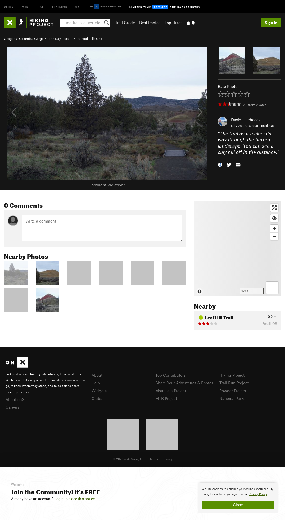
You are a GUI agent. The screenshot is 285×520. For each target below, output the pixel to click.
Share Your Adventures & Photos (184, 382)
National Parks (232, 398)
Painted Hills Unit (89, 39)
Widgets (99, 390)
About (97, 375)
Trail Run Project (234, 382)
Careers (12, 407)
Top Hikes (173, 22)
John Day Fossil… (60, 39)
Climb (9, 6)
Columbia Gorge (31, 39)
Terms (154, 459)
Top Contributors (170, 375)
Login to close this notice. (75, 499)
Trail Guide (125, 22)
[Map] (237, 248)
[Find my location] (274, 218)
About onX (15, 399)
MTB (25, 6)
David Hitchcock (246, 119)
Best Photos (149, 22)
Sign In (271, 22)
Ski (78, 6)
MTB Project (166, 398)
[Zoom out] (274, 236)
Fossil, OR (266, 125)
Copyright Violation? (107, 185)
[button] (220, 164)
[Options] (272, 288)
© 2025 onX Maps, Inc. (129, 459)
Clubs (97, 398)
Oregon (9, 39)
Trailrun (59, 6)
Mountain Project (170, 390)
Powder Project (232, 390)
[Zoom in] (274, 228)
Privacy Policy (258, 494)
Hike (40, 6)
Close (238, 504)
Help (96, 382)
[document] (238, 498)
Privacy (167, 459)
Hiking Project (232, 375)
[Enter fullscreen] (274, 208)
